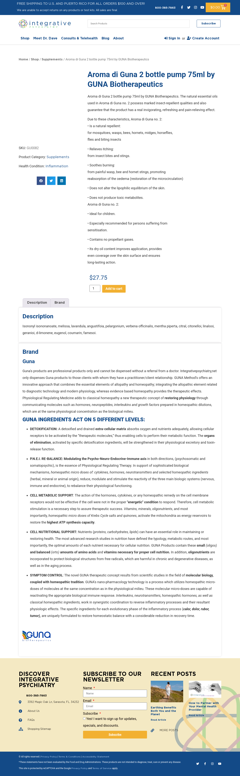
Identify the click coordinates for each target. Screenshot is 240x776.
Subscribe (91, 713)
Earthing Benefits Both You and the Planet (163, 711)
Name (88, 688)
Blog (105, 38)
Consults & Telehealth (79, 38)
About (118, 38)
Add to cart (114, 289)
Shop (25, 38)
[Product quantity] (94, 288)
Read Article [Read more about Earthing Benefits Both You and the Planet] (158, 720)
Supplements (52, 59)
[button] (41, 181)
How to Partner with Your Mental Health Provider (204, 706)
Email (87, 700)
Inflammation (57, 166)
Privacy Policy (49, 757)
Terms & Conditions (69, 757)
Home (23, 59)
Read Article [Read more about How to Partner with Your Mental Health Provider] (196, 715)
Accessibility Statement (95, 757)
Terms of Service (102, 768)
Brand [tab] (59, 302)
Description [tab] (37, 302)
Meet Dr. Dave (45, 38)
